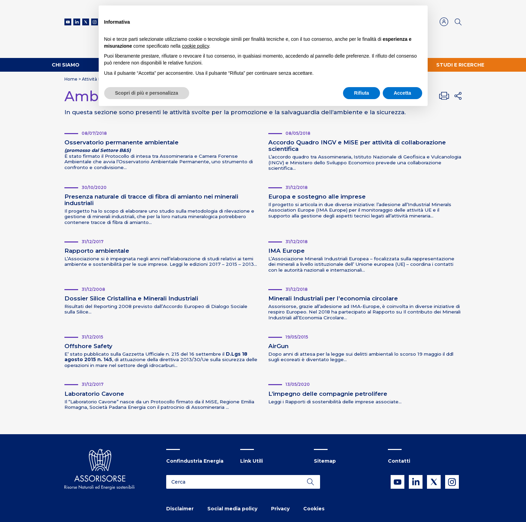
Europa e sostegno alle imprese (317, 196)
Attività (89, 79)
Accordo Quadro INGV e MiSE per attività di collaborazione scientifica (357, 145)
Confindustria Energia (194, 461)
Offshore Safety (88, 346)
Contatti (399, 461)
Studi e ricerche (460, 65)
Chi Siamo (65, 65)
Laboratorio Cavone (94, 393)
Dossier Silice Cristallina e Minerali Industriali (131, 298)
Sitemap (325, 461)
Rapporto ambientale (96, 250)
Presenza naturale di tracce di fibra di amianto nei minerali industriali (151, 199)
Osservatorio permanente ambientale (121, 142)
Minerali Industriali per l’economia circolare (333, 298)
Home (70, 79)
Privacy (280, 509)
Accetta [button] (402, 93)
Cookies (314, 509)
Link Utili (251, 461)
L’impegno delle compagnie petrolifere (327, 393)
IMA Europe (286, 250)
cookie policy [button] (195, 46)
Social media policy (232, 509)
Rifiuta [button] (361, 93)
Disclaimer (180, 509)
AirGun (278, 346)
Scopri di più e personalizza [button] (146, 93)
